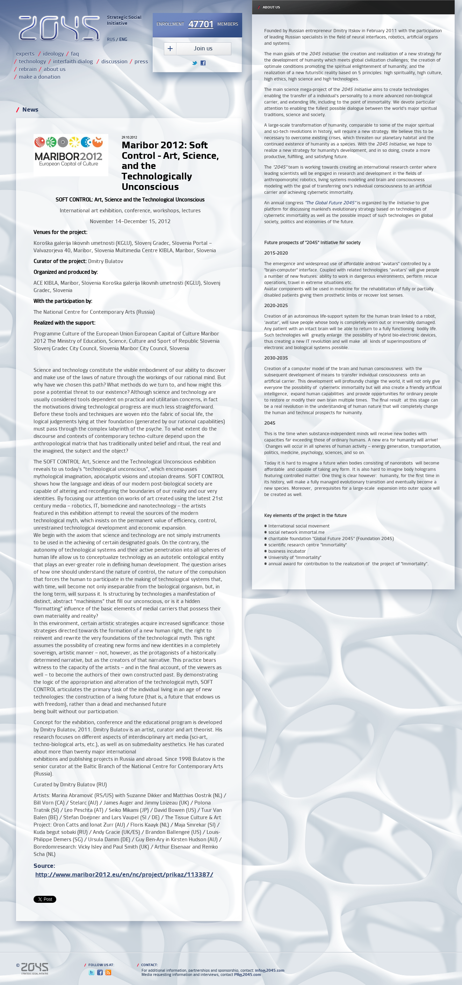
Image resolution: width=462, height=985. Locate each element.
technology (32, 61)
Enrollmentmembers (197, 24)
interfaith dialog (73, 61)
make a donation (39, 76)
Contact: (147, 964)
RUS (111, 39)
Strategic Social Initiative (124, 20)
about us (55, 69)
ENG (123, 39)
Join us (203, 48)
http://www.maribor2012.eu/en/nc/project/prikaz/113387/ (124, 874)
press (141, 61)
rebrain (28, 69)
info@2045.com (269, 970)
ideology (53, 53)
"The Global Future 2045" (330, 202)
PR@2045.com (247, 974)
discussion (114, 61)
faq (75, 53)
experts (25, 53)
